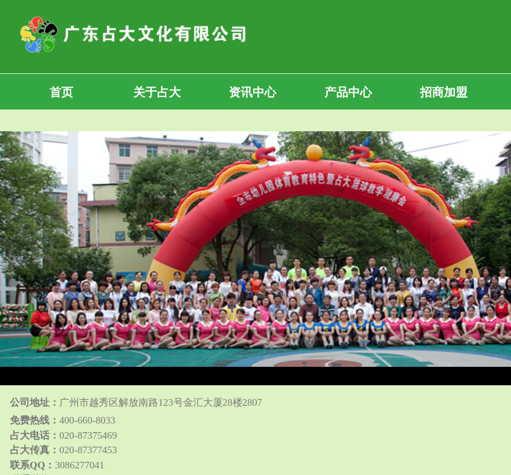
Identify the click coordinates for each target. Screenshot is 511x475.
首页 (61, 92)
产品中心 (348, 92)
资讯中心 (252, 92)
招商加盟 (443, 92)
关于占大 (157, 92)
